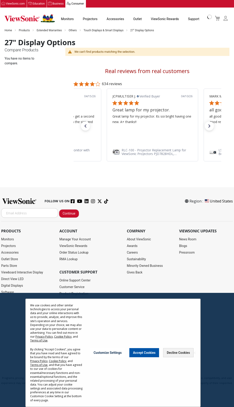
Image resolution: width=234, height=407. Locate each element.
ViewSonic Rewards (165, 19)
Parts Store (9, 266)
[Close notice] (194, 353)
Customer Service (72, 287)
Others (73, 30)
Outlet (137, 19)
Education (39, 3)
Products (24, 30)
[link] (147, 152)
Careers (132, 253)
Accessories (115, 19)
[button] (85, 126)
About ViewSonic (139, 239)
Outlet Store (9, 259)
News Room (188, 239)
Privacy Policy (44, 337)
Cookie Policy (63, 337)
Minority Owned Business (145, 266)
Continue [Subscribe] (69, 213)
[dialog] (117, 350)
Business (58, 3)
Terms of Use (39, 340)
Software (7, 292)
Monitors (67, 19)
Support (193, 19)
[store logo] (30, 19)
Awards (132, 246)
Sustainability (136, 259)
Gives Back (135, 272)
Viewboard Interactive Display (22, 272)
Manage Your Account (75, 239)
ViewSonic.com (15, 3)
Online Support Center (75, 280)
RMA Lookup (68, 259)
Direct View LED (12, 279)
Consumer (77, 3)
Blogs (183, 246)
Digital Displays (12, 286)
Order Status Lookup (73, 253)
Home (9, 30)
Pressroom (187, 253)
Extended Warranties (49, 30)
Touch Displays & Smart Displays (104, 30)
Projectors (90, 19)
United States (218, 201)
